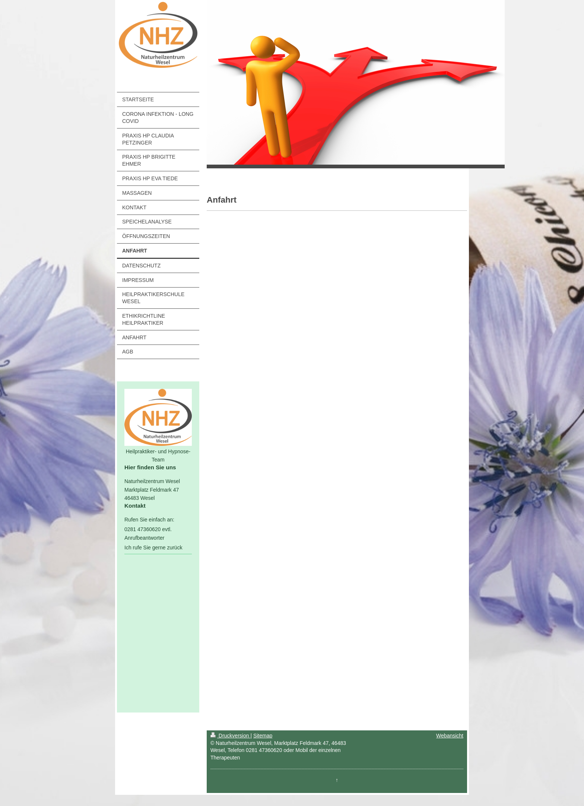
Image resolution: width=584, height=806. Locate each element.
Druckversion (230, 736)
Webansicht (449, 736)
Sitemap (262, 736)
